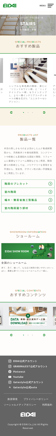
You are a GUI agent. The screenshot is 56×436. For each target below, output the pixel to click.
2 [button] (28, 112)
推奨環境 (12, 399)
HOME (3, 17)
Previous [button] (11, 112)
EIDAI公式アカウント (22, 361)
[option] (28, 80)
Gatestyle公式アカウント (25, 382)
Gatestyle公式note (22, 387)
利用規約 (47, 404)
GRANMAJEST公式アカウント (28, 366)
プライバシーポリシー (36, 399)
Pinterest (16, 371)
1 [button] (23, 112)
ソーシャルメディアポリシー (20, 404)
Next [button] (44, 112)
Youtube (16, 377)
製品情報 (13, 17)
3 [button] (32, 112)
